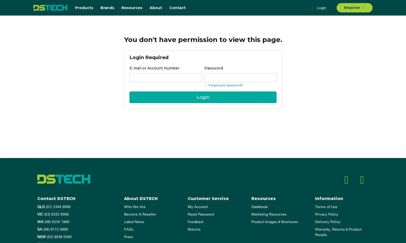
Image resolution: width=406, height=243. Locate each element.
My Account (198, 207)
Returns (194, 229)
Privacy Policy (326, 214)
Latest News (134, 222)
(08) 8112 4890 (52, 229)
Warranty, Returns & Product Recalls (338, 232)
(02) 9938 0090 (54, 237)
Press (128, 237)
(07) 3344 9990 (54, 207)
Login (318, 8)
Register (354, 7)
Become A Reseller (140, 214)
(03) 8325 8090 (53, 214)
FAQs (128, 229)
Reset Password (201, 214)
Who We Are (135, 207)
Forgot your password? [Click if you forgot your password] (223, 85)
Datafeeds (259, 207)
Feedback (196, 222)
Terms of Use (326, 207)
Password (213, 68)
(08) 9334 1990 (53, 222)
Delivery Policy (327, 222)
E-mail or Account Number (154, 68)
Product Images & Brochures (274, 222)
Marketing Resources (268, 214)
